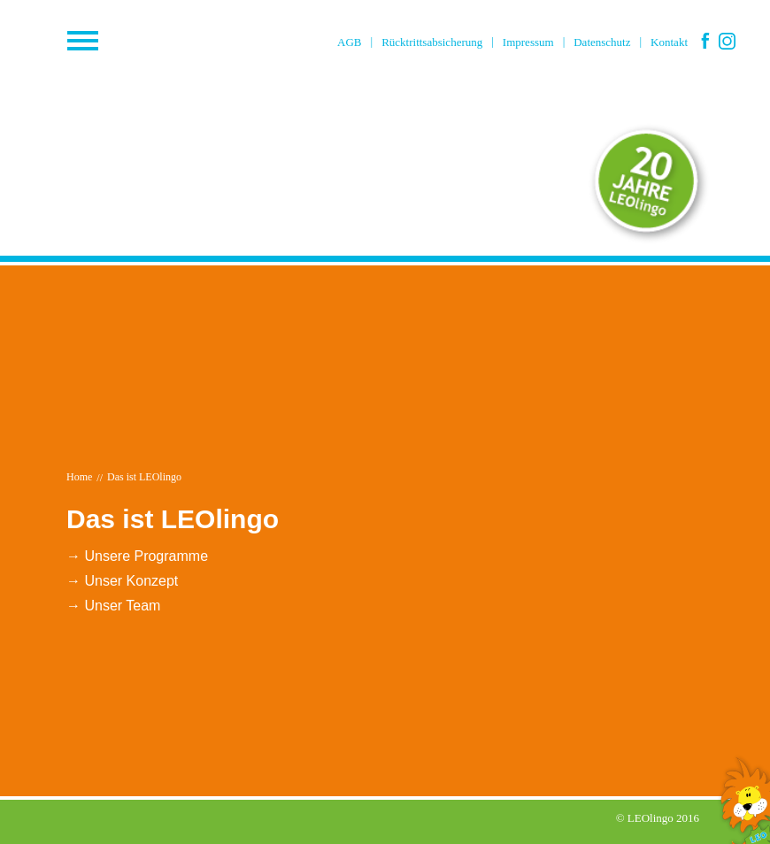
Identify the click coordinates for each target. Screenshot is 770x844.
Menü (124, 41)
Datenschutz (602, 42)
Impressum (528, 42)
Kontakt (669, 42)
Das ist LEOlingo (144, 477)
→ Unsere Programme (137, 556)
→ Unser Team (113, 605)
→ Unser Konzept (122, 580)
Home (79, 477)
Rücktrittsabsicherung (431, 42)
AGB (349, 42)
